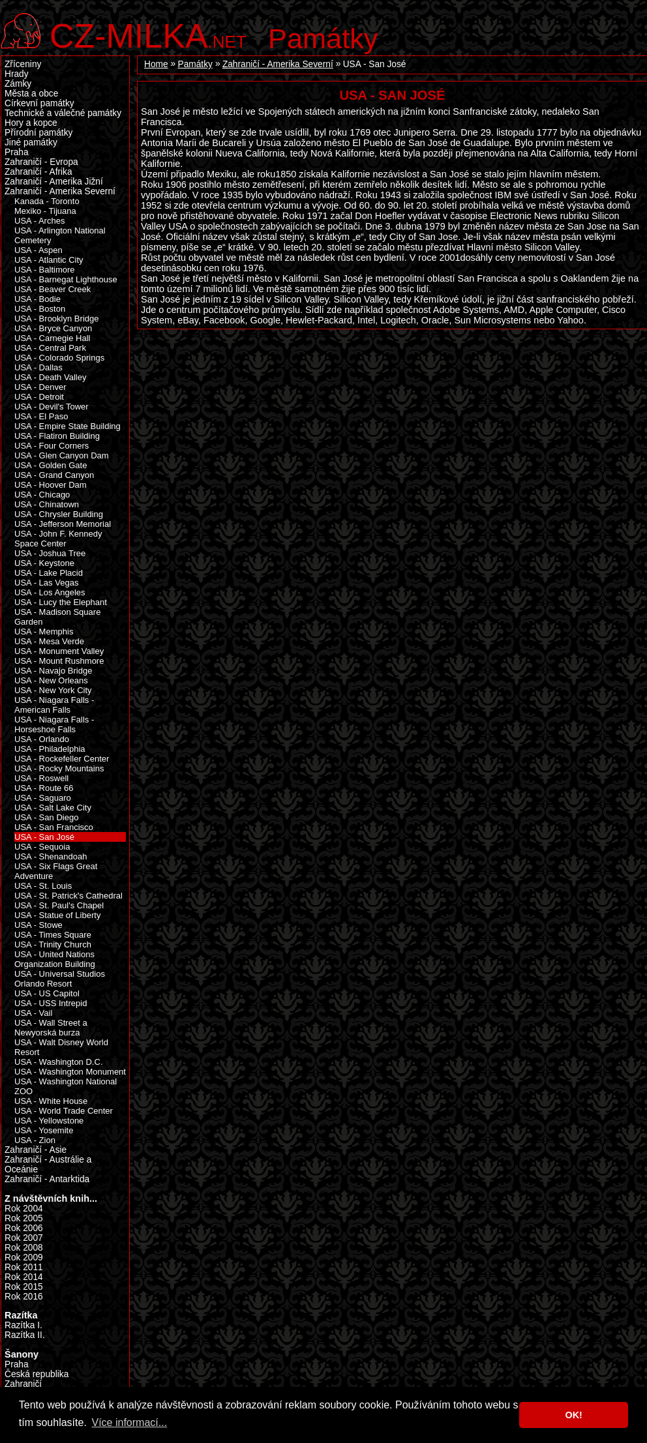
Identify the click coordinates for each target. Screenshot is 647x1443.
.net (148, 34)
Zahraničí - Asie (36, 1150)
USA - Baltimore (44, 270)
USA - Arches (39, 221)
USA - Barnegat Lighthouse (65, 279)
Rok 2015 (24, 1287)
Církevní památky (39, 103)
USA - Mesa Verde (49, 641)
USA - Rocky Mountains (59, 768)
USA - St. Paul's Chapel (59, 905)
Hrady (17, 74)
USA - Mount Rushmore (59, 661)
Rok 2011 (24, 1267)
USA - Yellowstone (48, 1120)
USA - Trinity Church (52, 944)
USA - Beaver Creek (52, 289)
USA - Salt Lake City (52, 807)
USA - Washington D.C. (58, 1062)
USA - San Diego (46, 817)
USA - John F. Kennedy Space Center (58, 538)
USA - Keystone (44, 563)
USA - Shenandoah (50, 856)
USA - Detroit (39, 397)
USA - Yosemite (43, 1130)
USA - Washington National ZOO (65, 1086)
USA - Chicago (42, 494)
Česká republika (36, 1374)
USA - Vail (33, 1013)
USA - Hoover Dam (50, 485)
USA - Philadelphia (49, 749)
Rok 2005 (24, 1218)
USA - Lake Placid (48, 573)
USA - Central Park (50, 348)
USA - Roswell (41, 778)
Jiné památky (31, 142)
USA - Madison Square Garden (57, 617)
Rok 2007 (24, 1238)
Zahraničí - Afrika (38, 172)
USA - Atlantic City (48, 260)
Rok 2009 (24, 1257)
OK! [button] (573, 1415)
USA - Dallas (38, 367)
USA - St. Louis (43, 886)
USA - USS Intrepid (50, 1003)
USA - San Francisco (53, 827)
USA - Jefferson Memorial (62, 524)
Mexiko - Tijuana (45, 211)
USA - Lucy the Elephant (60, 602)
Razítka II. (25, 1335)
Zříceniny (23, 64)
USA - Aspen (38, 250)
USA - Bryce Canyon (53, 328)
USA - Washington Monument (70, 1072)
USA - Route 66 (43, 788)
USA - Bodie (37, 299)
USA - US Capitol (47, 993)
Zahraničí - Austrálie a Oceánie (48, 1164)
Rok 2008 (24, 1248)
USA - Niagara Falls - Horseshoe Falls (54, 724)
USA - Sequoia (42, 847)
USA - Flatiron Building (57, 436)
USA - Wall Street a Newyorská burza (50, 1027)
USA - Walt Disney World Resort (61, 1047)
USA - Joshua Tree (49, 553)
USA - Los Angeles (49, 592)
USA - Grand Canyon (54, 475)
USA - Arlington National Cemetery (60, 235)
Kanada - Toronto (47, 201)
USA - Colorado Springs (59, 358)
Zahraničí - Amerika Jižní (54, 181)
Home (156, 64)
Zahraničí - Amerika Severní (277, 64)
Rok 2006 (24, 1228)
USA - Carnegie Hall (52, 338)
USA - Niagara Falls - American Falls (54, 705)
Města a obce (31, 93)
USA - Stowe (38, 925)
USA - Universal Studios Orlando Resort (59, 979)
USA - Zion (34, 1140)
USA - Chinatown (46, 504)
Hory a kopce (31, 123)
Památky (323, 38)
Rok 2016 (24, 1297)
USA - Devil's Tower (51, 406)
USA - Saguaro (42, 798)
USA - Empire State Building (67, 426)
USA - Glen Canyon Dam (61, 455)
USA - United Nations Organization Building (54, 959)
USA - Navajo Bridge (53, 671)
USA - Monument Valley (59, 651)
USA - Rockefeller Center (61, 759)
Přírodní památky (38, 133)
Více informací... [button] (129, 1422)
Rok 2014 (24, 1277)
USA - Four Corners (51, 446)
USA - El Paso (41, 416)
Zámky (18, 84)
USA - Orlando (41, 739)
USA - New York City (53, 690)
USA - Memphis (43, 631)
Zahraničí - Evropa (41, 162)
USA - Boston (39, 309)
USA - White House (50, 1101)
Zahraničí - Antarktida (47, 1179)
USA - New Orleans (51, 680)
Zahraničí (23, 1384)
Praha (17, 152)
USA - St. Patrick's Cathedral (68, 895)
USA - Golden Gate (50, 465)
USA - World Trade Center (63, 1111)
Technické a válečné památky (63, 113)
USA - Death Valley (50, 377)
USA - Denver (40, 387)
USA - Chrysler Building (58, 514)
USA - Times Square (52, 935)
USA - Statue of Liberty (57, 915)
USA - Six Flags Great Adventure (55, 871)
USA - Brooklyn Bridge (56, 318)
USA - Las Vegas (46, 583)
